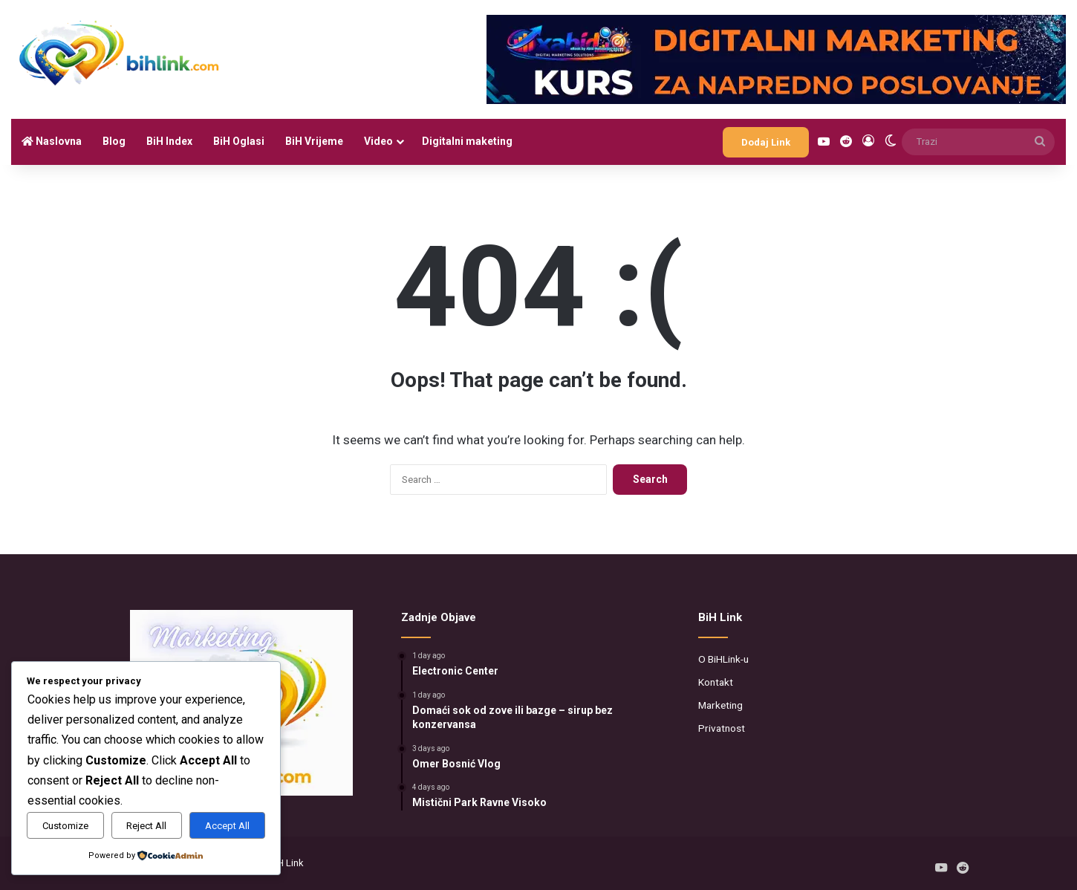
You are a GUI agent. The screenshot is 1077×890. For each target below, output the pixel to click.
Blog (114, 141)
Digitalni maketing (467, 141)
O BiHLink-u (723, 659)
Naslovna (52, 141)
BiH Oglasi (238, 141)
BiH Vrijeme (314, 141)
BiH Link (286, 862)
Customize (65, 825)
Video (378, 141)
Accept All (227, 825)
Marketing (720, 705)
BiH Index (169, 141)
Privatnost (721, 728)
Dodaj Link (765, 142)
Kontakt (715, 682)
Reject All (146, 825)
